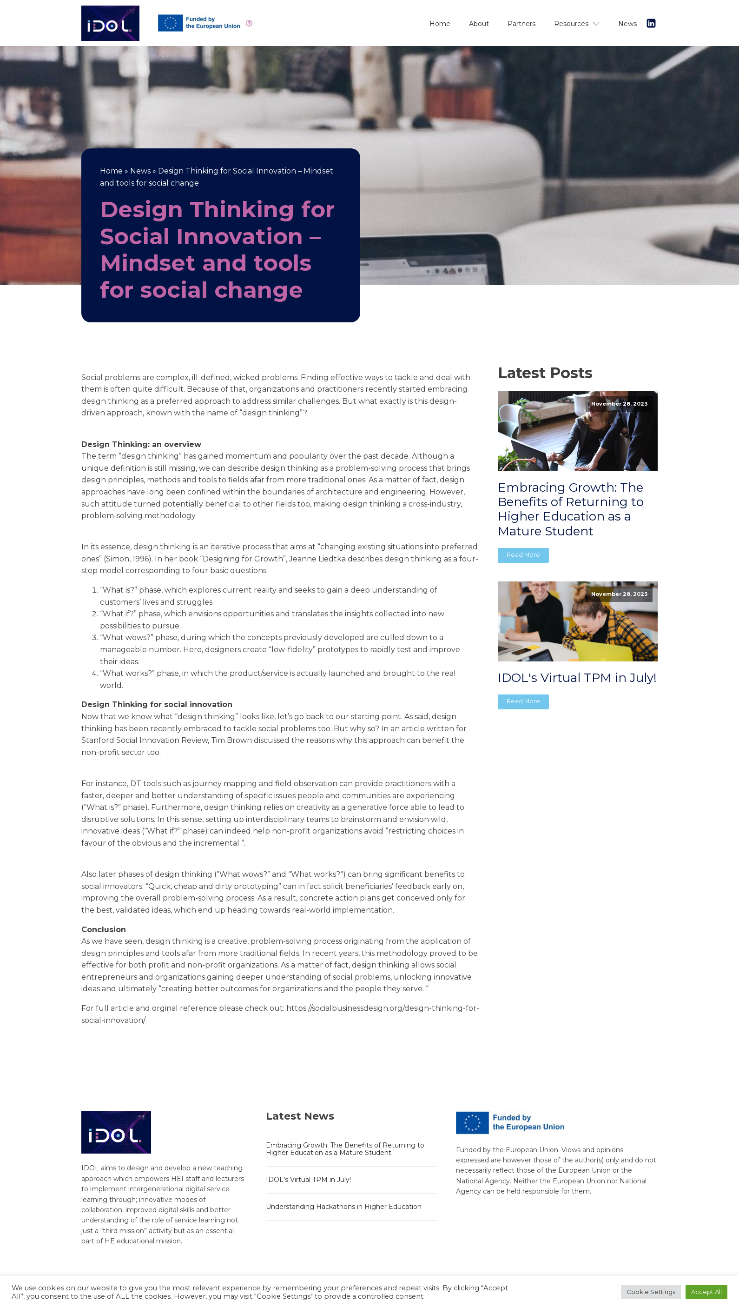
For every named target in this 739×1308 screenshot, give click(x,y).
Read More (523, 554)
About (479, 24)
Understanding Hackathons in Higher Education (344, 1206)
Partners (521, 24)
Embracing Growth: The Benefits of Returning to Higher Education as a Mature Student (571, 509)
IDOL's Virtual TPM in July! (577, 678)
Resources (577, 24)
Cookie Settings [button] (651, 1291)
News (627, 24)
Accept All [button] (706, 1291)
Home (439, 24)
